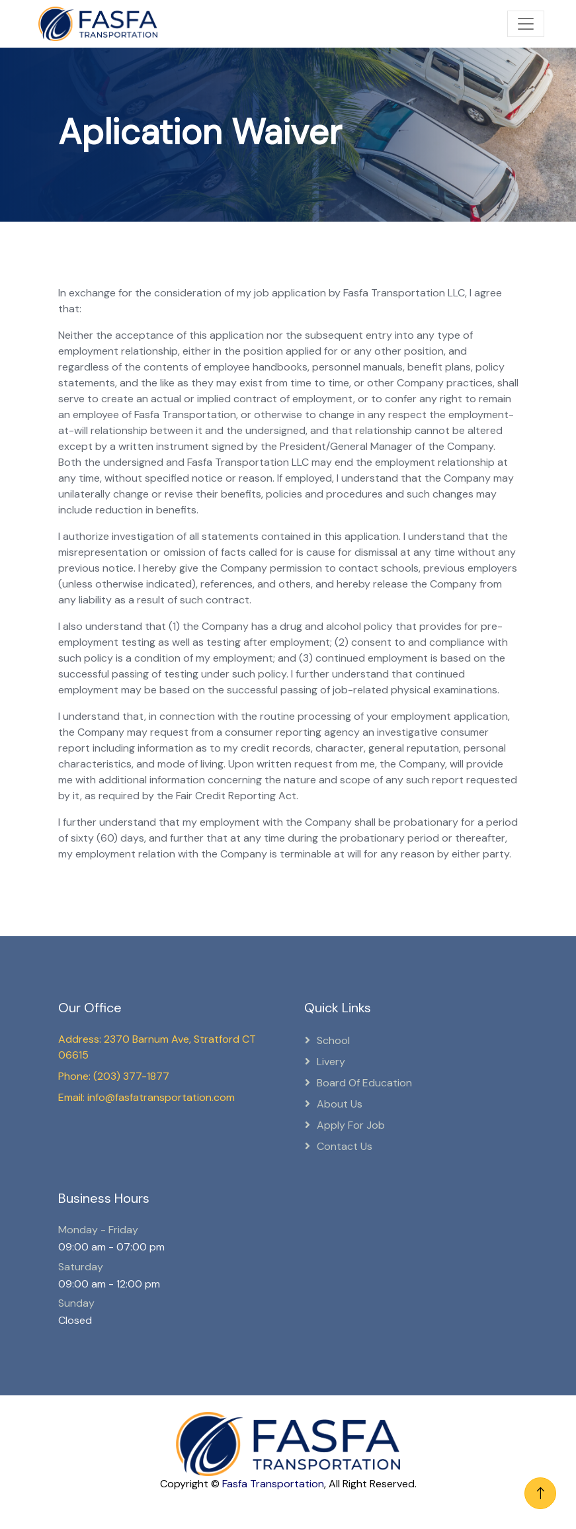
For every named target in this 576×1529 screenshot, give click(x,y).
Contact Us (344, 1146)
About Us (339, 1104)
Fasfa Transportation (273, 1484)
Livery (331, 1062)
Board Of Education (364, 1083)
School (333, 1040)
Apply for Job (351, 1125)
